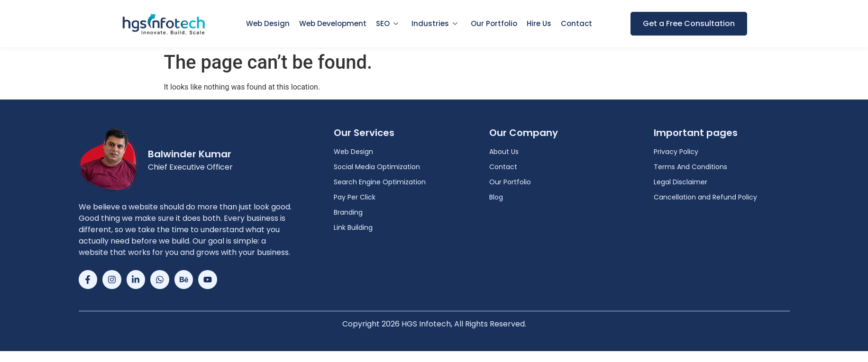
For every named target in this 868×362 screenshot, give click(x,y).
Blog (496, 197)
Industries (434, 23)
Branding (348, 212)
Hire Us (539, 23)
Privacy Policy (676, 151)
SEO (387, 23)
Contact (576, 23)
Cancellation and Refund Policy (705, 197)
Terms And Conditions (690, 167)
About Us (504, 151)
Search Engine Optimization (380, 182)
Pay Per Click (354, 197)
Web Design (268, 23)
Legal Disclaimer (680, 182)
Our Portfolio (494, 23)
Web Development (332, 23)
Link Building (353, 227)
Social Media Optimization (377, 167)
